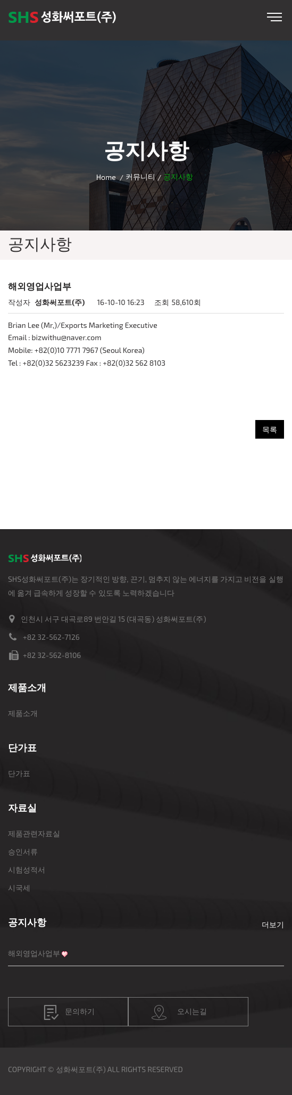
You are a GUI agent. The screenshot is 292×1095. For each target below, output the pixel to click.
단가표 (19, 773)
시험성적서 (26, 869)
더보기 (273, 924)
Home (106, 177)
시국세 (19, 887)
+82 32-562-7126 (51, 636)
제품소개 (23, 713)
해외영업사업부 (34, 953)
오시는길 (179, 1012)
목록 (269, 429)
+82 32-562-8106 (52, 655)
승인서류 (23, 851)
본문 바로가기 (0, 0)
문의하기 (69, 1012)
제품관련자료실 (34, 833)
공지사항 (27, 922)
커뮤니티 (140, 176)
